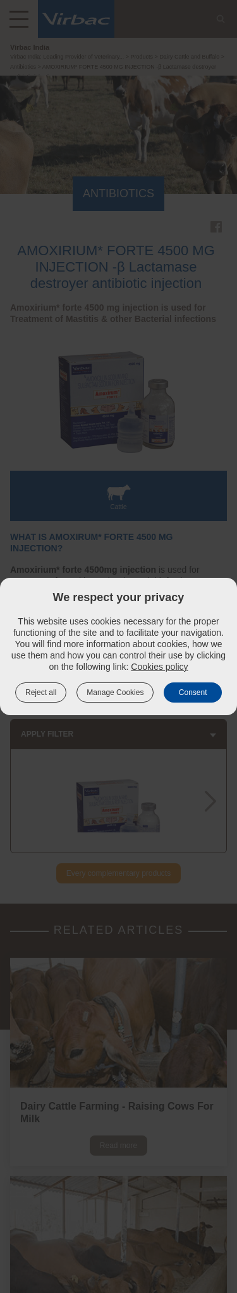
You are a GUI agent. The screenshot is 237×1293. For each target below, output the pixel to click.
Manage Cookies (115, 692)
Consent (193, 692)
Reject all (40, 692)
